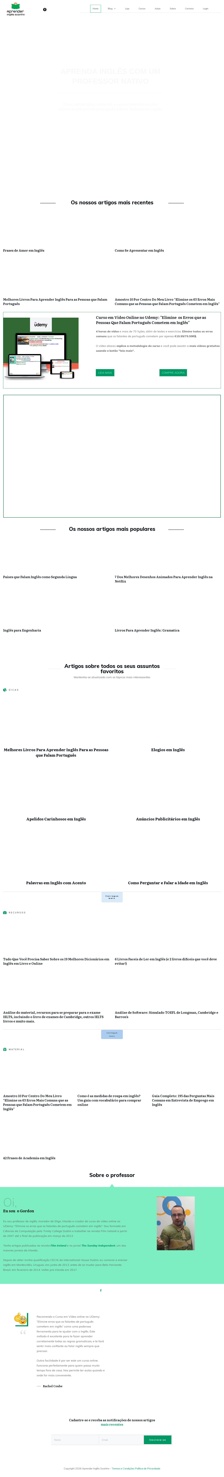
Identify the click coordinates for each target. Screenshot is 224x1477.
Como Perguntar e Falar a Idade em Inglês (168, 882)
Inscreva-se (157, 1439)
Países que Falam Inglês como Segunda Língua (40, 576)
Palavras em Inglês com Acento (56, 882)
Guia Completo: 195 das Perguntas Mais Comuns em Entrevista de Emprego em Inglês (183, 1100)
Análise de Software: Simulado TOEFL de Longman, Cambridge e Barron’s (166, 1014)
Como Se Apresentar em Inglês (139, 250)
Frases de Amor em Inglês (23, 250)
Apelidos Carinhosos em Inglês (56, 819)
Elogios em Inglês (168, 749)
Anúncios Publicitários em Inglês (168, 819)
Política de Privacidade (147, 1468)
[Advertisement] (112, 163)
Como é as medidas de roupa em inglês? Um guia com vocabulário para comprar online (109, 1100)
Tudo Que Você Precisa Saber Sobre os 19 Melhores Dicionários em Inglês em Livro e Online (56, 961)
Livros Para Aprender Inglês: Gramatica (147, 630)
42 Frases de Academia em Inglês (29, 1157)
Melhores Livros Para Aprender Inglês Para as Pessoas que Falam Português (55, 301)
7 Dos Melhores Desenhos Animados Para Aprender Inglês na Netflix (164, 578)
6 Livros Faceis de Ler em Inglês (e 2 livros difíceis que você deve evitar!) (166, 961)
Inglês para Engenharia (22, 630)
